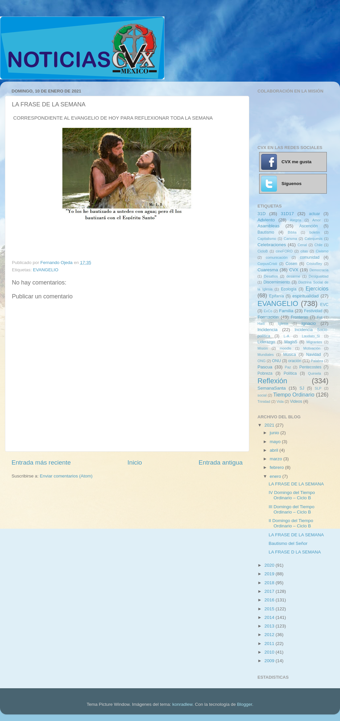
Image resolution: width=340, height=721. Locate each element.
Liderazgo (266, 342)
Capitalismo (266, 239)
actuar (314, 213)
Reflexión (272, 381)
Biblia (292, 232)
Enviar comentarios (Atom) (66, 476)
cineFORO (284, 251)
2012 (270, 634)
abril (274, 450)
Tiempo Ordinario (294, 395)
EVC (324, 304)
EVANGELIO (45, 269)
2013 (270, 626)
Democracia (318, 270)
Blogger (244, 704)
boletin (314, 232)
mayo (276, 441)
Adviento (266, 219)
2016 (270, 599)
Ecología (288, 289)
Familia (286, 310)
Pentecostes (310, 367)
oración (294, 361)
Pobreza (264, 373)
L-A (286, 336)
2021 (270, 425)
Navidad (313, 354)
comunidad (309, 257)
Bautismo (265, 232)
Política (290, 373)
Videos (296, 401)
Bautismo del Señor (288, 543)
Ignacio (308, 323)
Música (289, 354)
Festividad (313, 311)
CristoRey (314, 264)
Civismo (322, 251)
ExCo (268, 311)
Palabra (317, 361)
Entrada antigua (221, 462)
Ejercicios (317, 288)
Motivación (312, 348)
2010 (270, 652)
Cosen (291, 263)
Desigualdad (318, 276)
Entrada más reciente (41, 462)
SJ (301, 388)
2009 (270, 660)
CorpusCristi (267, 264)
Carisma (290, 239)
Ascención (308, 226)
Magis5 (290, 342)
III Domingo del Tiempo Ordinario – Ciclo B (292, 509)
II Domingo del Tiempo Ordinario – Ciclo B (291, 523)
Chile (318, 245)
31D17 (287, 213)
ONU (276, 361)
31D (261, 213)
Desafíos (271, 276)
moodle (285, 348)
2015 (270, 608)
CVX (293, 269)
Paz (288, 367)
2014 (270, 617)
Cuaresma (267, 269)
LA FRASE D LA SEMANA (295, 552)
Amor (316, 220)
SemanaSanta (271, 388)
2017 (270, 591)
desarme (293, 276)
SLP (318, 388)
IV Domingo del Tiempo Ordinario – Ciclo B (292, 495)
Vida (280, 401)
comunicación (277, 257)
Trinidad (263, 401)
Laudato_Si (311, 336)
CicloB (262, 251)
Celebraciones (271, 244)
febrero (277, 467)
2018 (270, 582)
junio (275, 432)
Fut (319, 317)
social (262, 395)
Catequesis (314, 239)
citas (304, 251)
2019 (270, 573)
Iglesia (283, 323)
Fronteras (299, 317)
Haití (261, 323)
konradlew (182, 704)
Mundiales (265, 355)
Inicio (134, 462)
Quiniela (314, 373)
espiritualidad (305, 295)
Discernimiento (276, 282)
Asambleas (268, 225)
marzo (276, 458)
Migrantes (314, 342)
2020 (270, 565)
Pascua (264, 366)
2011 (270, 643)
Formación (268, 317)
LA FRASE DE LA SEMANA (296, 483)
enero (276, 476)
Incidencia (267, 329)
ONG (261, 361)
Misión (262, 348)
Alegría (295, 220)
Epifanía (276, 296)
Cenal (302, 245)
